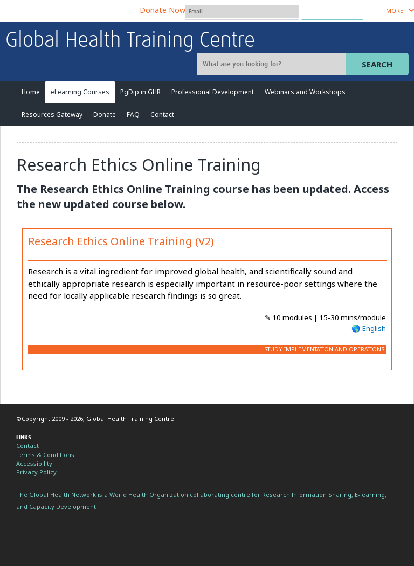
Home (31, 91)
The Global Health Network (85, 11)
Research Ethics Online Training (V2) (121, 241)
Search (377, 64)
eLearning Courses (80, 91)
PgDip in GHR (140, 91)
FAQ (133, 114)
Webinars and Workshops (305, 91)
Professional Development (212, 91)
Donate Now (162, 10)
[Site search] (272, 64)
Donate (104, 114)
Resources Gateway (52, 114)
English (374, 328)
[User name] (242, 11)
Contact (162, 114)
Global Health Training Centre (130, 41)
